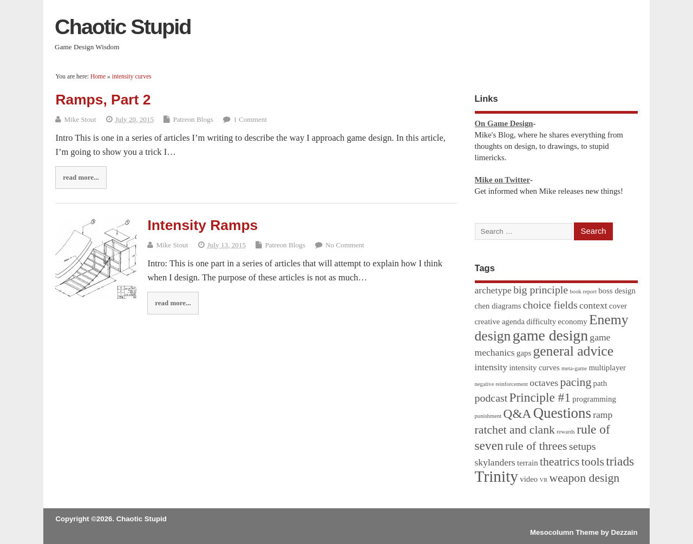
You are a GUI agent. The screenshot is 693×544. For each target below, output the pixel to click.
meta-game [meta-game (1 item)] (574, 368)
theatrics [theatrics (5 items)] (560, 461)
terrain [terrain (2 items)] (527, 462)
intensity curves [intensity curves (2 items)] (534, 367)
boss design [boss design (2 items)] (617, 290)
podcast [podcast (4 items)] (491, 398)
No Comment (344, 245)
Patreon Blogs (193, 119)
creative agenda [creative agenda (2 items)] (500, 321)
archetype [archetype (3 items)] (493, 290)
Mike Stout (80, 119)
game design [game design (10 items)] (550, 335)
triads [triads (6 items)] (620, 461)
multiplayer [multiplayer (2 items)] (607, 367)
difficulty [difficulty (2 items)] (541, 321)
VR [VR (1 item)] (543, 480)
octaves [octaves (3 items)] (543, 382)
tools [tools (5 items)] (592, 461)
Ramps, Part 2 (103, 99)
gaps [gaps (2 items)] (524, 353)
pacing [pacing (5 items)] (575, 382)
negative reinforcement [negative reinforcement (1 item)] (501, 384)
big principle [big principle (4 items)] (540, 290)
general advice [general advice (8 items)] (573, 351)
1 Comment (250, 119)
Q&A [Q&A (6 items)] (518, 414)
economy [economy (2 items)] (572, 321)
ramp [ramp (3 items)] (602, 414)
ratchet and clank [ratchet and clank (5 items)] (515, 429)
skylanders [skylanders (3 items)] (495, 462)
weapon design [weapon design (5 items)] (585, 477)
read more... (81, 177)
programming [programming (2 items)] (594, 399)
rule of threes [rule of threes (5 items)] (536, 446)
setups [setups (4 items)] (582, 446)
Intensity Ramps (202, 225)
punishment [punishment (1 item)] (488, 416)
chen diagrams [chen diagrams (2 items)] (498, 306)
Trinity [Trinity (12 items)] (496, 476)
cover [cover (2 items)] (618, 306)
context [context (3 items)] (593, 305)
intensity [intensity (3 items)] (491, 367)
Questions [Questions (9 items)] (562, 413)
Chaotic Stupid (123, 26)
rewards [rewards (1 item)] (566, 432)
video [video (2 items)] (529, 479)
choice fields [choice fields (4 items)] (550, 305)
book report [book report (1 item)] (583, 291)
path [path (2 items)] (600, 383)
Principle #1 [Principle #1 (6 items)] (540, 397)
